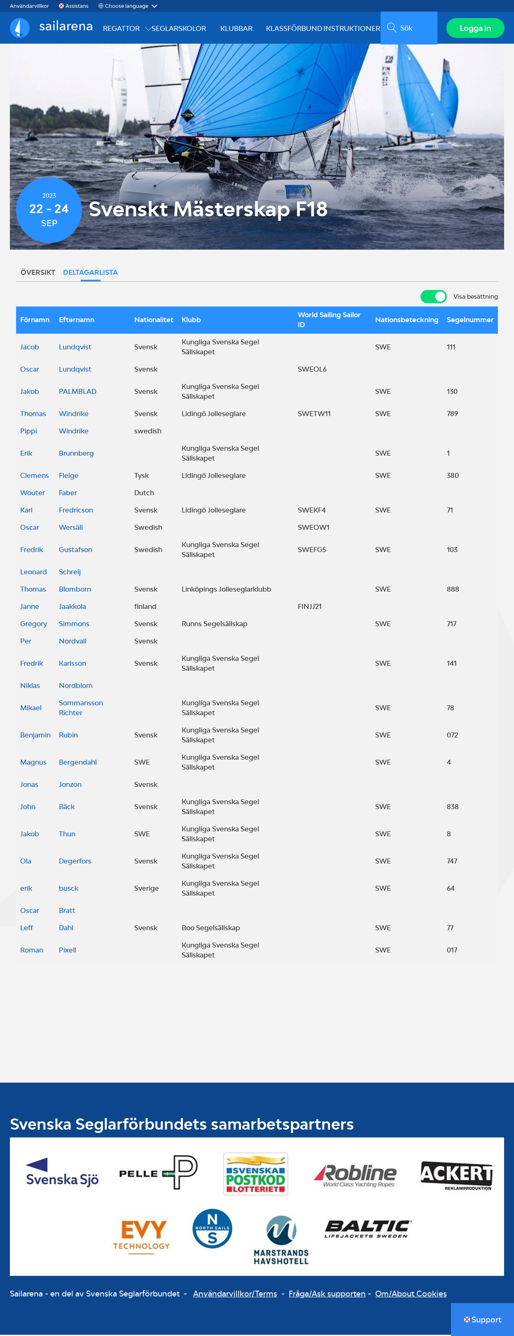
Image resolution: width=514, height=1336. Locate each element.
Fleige (69, 477)
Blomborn (75, 590)
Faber (68, 494)
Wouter (32, 494)
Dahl (66, 929)
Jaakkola (72, 608)
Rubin (68, 736)
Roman (31, 951)
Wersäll (71, 528)
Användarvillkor (29, 6)
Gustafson (75, 551)
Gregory (33, 625)
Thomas (33, 415)
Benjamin (35, 736)
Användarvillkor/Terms (235, 1294)
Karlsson (72, 664)
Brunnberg (76, 454)
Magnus (33, 763)
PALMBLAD (77, 392)
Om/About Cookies (411, 1294)
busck (68, 889)
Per (25, 642)
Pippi (28, 432)
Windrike (74, 415)
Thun (67, 835)
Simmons (74, 625)
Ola (25, 862)
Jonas (29, 785)
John (27, 808)
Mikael (31, 709)
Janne (29, 608)
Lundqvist (75, 348)
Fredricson (76, 511)
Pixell (67, 951)
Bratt (67, 912)
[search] (408, 28)
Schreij (70, 573)
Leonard (33, 573)
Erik (26, 454)
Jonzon (70, 785)
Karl (26, 511)
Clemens (34, 477)
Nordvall (72, 642)
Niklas (30, 687)
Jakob (29, 392)
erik (26, 889)
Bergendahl (78, 763)
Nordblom (76, 687)
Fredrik (31, 551)
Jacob (29, 348)
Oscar (29, 370)
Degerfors (75, 862)
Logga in (475, 28)
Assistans (77, 6)
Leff (26, 929)
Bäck (67, 808)
